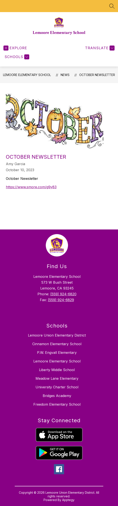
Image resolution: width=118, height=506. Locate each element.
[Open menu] (15, 48)
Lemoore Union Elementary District (57, 335)
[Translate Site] (99, 48)
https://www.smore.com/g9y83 (31, 187)
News (65, 75)
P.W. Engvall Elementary (57, 352)
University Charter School (57, 387)
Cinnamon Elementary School (56, 344)
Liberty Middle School (57, 370)
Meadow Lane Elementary (57, 378)
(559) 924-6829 (61, 300)
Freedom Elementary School (57, 404)
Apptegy (68, 500)
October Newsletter (97, 75)
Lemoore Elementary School (27, 75)
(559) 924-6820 (63, 294)
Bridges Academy (57, 396)
